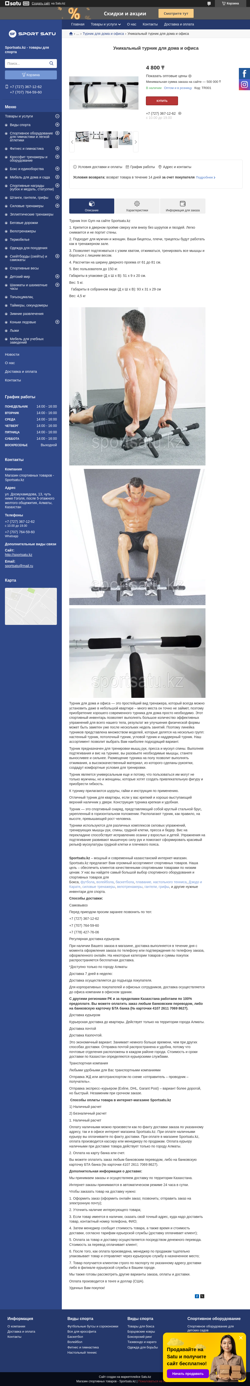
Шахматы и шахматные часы (28, 286)
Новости (12, 354)
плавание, (144, 882)
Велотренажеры (23, 231)
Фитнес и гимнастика (27, 149)
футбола (87, 882)
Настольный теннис (82, 1352)
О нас (10, 363)
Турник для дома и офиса (103, 33)
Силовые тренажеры (27, 206)
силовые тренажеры (98, 887)
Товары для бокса (140, 1326)
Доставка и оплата (21, 371)
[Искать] (51, 63)
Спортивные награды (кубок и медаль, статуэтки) (32, 187)
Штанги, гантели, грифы (29, 197)
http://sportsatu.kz (18, 555)
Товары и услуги (19, 116)
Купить (162, 100)
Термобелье (19, 240)
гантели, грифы (156, 887)
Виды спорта (20, 125)
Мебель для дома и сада (30, 177)
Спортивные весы (24, 268)
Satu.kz (146, 1377)
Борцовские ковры (141, 1331)
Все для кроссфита (82, 1331)
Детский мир (20, 277)
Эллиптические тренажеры (31, 214)
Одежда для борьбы (142, 1347)
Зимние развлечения (27, 314)
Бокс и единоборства (27, 169)
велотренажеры (129, 887)
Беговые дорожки (24, 223)
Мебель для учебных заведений (27, 340)
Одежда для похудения (28, 248)
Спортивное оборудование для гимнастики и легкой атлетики (31, 136)
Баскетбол (75, 1337)
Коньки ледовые (23, 322)
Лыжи (14, 330)
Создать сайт (41, 3)
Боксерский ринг (139, 1337)
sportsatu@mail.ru (19, 566)
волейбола (105, 882)
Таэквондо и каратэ (141, 1342)
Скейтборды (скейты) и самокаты (28, 258)
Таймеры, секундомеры (29, 305)
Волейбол (75, 1342)
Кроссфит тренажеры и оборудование (28, 158)
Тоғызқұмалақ (21, 297)
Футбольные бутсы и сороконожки (93, 1326)
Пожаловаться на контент (156, 1381)
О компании (16, 1326)
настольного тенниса (170, 882)
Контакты (13, 380)
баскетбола (125, 882)
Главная (77, 24)
